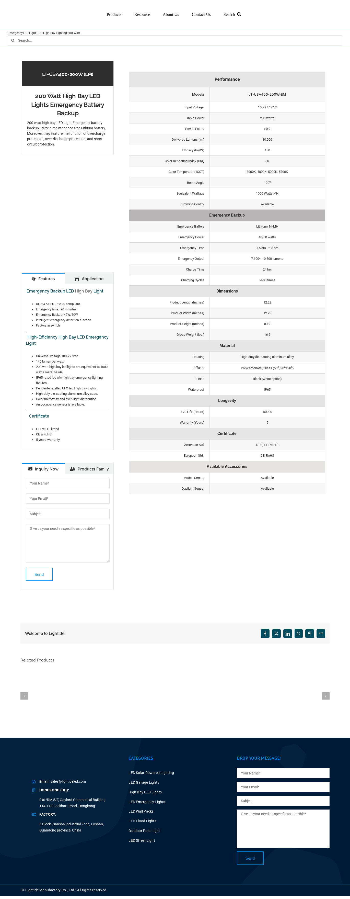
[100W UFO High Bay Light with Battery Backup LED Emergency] (111, 670)
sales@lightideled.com (68, 781)
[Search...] (175, 40)
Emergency (81, 123)
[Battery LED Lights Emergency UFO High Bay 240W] (239, 670)
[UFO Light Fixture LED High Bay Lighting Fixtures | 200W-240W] (303, 670)
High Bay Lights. (85, 388)
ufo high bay (66, 377)
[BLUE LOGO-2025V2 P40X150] (65, 762)
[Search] (233, 14)
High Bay (83, 291)
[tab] (43, 278)
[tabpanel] (68, 367)
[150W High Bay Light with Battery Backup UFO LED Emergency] (175, 670)
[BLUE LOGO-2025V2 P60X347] (45, 10)
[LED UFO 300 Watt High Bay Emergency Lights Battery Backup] (47, 670)
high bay (49, 123)
